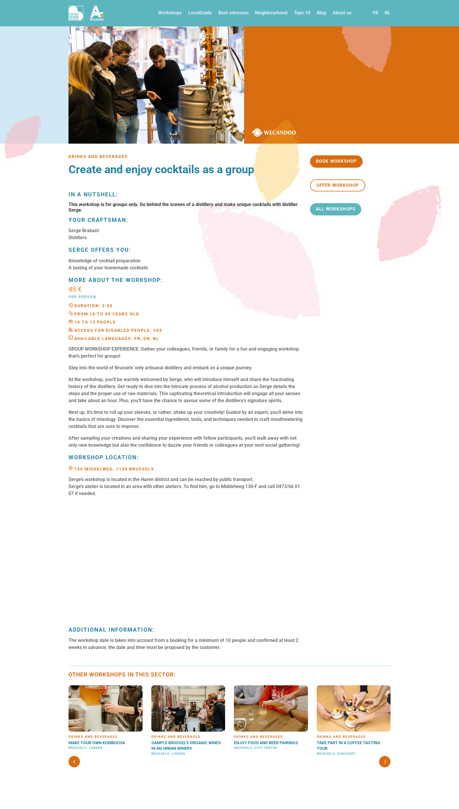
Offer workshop (337, 185)
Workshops (170, 13)
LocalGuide (200, 13)
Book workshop (336, 161)
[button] (385, 761)
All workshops (335, 209)
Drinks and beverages (93, 737)
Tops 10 (302, 13)
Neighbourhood (271, 13)
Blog (321, 13)
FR (375, 13)
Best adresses (233, 13)
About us (342, 13)
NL (388, 13)
